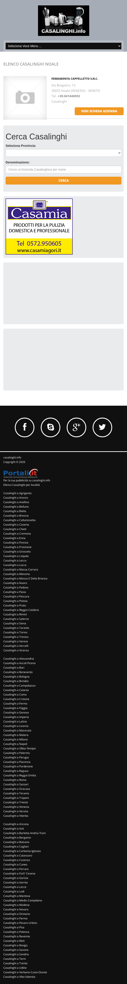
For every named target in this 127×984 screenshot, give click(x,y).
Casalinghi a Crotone (16, 699)
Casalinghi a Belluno (16, 507)
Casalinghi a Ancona (16, 824)
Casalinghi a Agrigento (17, 493)
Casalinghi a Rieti (14, 941)
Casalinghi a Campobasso (19, 685)
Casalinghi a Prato (14, 605)
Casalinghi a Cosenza (16, 860)
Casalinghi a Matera (15, 735)
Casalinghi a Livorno (15, 726)
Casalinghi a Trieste (15, 802)
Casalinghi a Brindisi (16, 681)
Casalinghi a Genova (16, 712)
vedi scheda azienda (99, 111)
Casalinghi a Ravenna (16, 936)
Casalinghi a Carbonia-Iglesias (22, 851)
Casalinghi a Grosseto (17, 551)
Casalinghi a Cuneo (15, 864)
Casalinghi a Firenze (15, 542)
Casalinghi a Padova (15, 587)
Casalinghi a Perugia (16, 757)
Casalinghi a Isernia (15, 882)
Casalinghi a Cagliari (16, 846)
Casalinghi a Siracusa (16, 789)
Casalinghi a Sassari (15, 784)
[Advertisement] (39, 293)
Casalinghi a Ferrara (16, 869)
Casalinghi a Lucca (14, 565)
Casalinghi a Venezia (16, 807)
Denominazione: (18, 162)
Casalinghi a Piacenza (16, 762)
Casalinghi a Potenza (16, 932)
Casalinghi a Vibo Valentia (19, 977)
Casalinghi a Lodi (13, 891)
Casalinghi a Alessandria (18, 658)
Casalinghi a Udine (15, 968)
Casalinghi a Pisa (13, 927)
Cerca (64, 180)
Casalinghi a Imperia (16, 717)
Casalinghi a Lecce (14, 887)
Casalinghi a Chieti (14, 529)
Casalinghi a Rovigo (15, 945)
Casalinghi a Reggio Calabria (21, 610)
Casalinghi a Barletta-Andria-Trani (24, 833)
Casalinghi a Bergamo (17, 837)
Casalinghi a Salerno (16, 619)
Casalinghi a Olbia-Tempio (19, 748)
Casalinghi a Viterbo (15, 816)
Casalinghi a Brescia (16, 515)
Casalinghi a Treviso (15, 637)
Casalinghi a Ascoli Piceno (19, 663)
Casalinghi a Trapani (16, 798)
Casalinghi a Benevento (18, 672)
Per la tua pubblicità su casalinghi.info (26, 480)
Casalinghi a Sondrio (16, 954)
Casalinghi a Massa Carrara (20, 569)
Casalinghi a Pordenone (18, 766)
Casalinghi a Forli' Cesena (19, 873)
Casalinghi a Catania (16, 690)
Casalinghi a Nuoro (15, 583)
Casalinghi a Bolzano (16, 842)
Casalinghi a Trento (15, 963)
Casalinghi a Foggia (15, 708)
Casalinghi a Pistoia (15, 601)
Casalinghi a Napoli (15, 744)
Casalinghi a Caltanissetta (19, 520)
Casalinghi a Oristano (16, 914)
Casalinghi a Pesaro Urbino (20, 923)
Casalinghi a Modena (16, 905)
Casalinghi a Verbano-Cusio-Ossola (25, 972)
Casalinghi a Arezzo (15, 498)
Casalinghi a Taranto (16, 628)
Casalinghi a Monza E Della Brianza (25, 578)
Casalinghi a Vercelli (15, 646)
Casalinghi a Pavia (14, 592)
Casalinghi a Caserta (16, 524)
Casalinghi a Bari (13, 667)
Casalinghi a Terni (14, 959)
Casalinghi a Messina (16, 574)
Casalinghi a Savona (15, 950)
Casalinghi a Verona (15, 811)
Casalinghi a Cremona (17, 533)
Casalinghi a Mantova (16, 896)
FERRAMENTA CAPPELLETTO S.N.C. (74, 79)
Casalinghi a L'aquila (16, 556)
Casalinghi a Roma (14, 780)
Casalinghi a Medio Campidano (22, 900)
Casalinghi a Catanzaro (17, 855)
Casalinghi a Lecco (14, 560)
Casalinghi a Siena (14, 623)
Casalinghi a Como (15, 694)
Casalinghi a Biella (14, 511)
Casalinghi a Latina (15, 721)
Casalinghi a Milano (15, 739)
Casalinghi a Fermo (15, 703)
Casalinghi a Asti (13, 828)
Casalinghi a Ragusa (15, 771)
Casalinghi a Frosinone (17, 547)
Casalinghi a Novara (15, 909)
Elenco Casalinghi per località (21, 485)
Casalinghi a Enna (14, 538)
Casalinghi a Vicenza (16, 650)
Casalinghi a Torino (15, 632)
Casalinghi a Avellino (16, 502)
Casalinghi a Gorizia (15, 878)
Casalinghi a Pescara (16, 596)
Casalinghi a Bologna (16, 676)
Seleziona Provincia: (21, 145)
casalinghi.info (12, 457)
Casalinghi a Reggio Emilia (19, 775)
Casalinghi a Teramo (16, 793)
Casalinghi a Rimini (15, 614)
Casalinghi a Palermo (16, 753)
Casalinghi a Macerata (17, 730)
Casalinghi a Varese (15, 641)
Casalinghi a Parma (15, 918)
